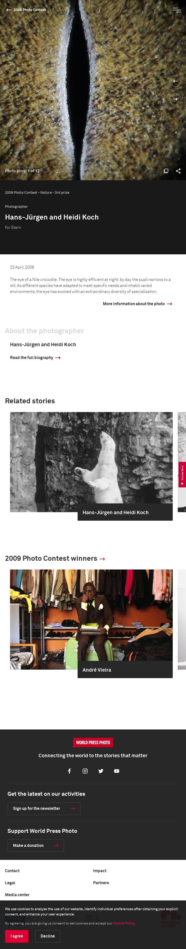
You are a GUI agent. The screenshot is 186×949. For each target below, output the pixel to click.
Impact (99, 871)
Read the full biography (31, 358)
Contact (12, 871)
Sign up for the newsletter (36, 809)
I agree (17, 936)
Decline (48, 936)
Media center (17, 895)
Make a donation (28, 846)
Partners (101, 883)
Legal (10, 883)
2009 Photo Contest (30, 10)
